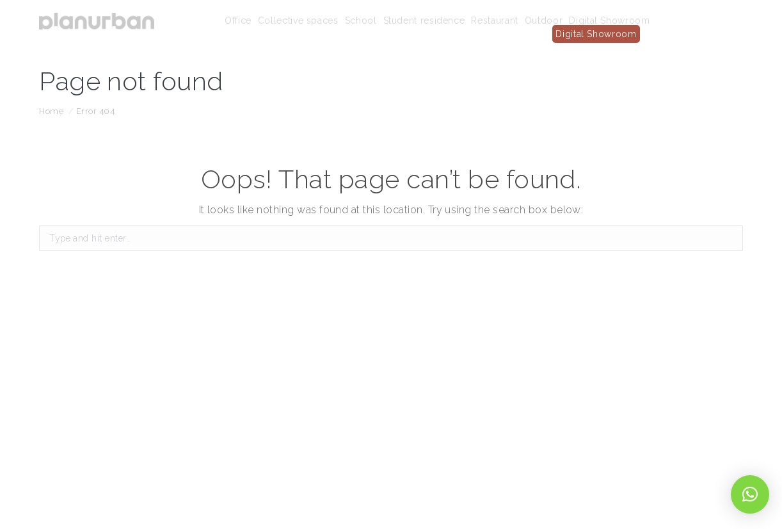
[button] (750, 494)
